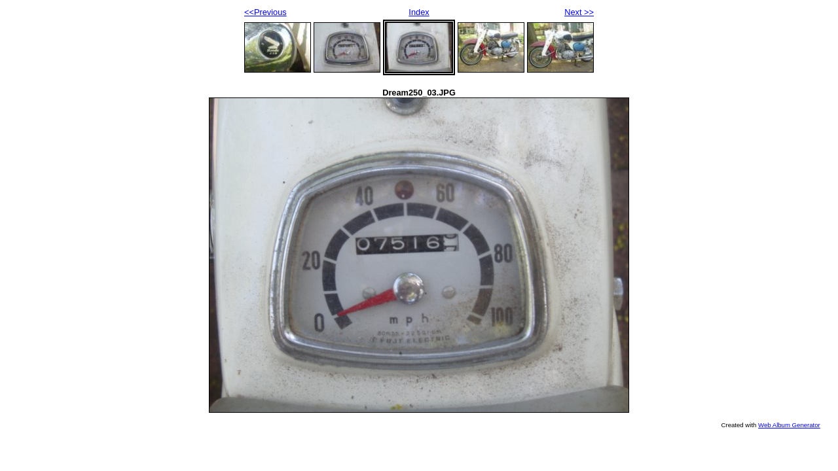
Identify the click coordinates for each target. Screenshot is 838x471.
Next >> (579, 12)
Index (419, 12)
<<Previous (265, 12)
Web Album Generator (789, 424)
